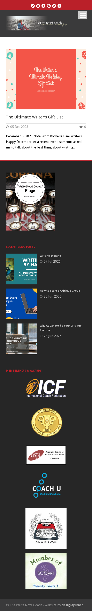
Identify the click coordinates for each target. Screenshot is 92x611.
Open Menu (82, 15)
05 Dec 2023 (19, 127)
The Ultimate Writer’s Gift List (34, 117)
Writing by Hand (50, 255)
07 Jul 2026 (52, 261)
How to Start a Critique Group (60, 290)
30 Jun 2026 (52, 296)
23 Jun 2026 (52, 336)
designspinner (72, 605)
